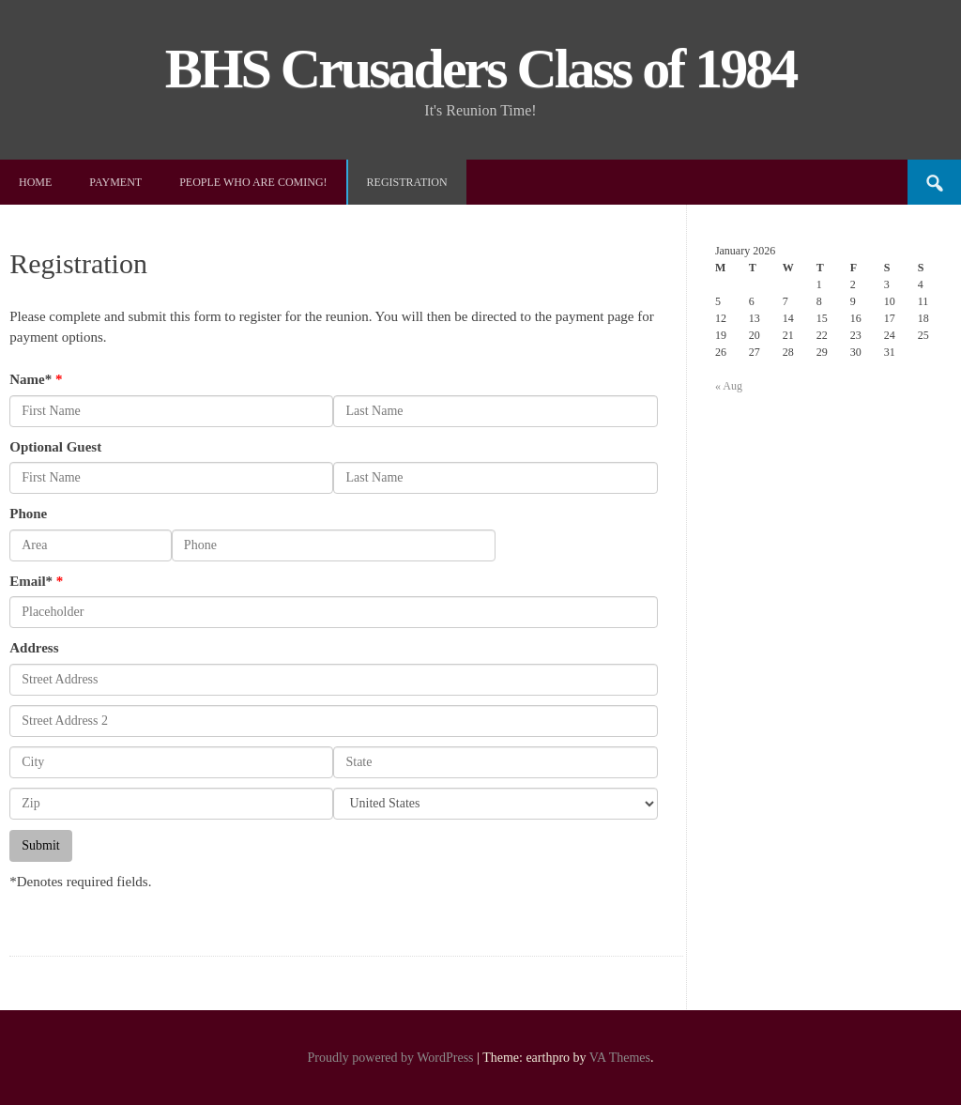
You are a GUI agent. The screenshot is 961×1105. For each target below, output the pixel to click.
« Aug (728, 385)
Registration (407, 182)
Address (33, 647)
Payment (115, 182)
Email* (31, 581)
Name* (30, 379)
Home (35, 182)
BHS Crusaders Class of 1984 (480, 69)
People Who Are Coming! (253, 182)
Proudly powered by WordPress (390, 1058)
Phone (28, 513)
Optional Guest (55, 446)
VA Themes (619, 1058)
